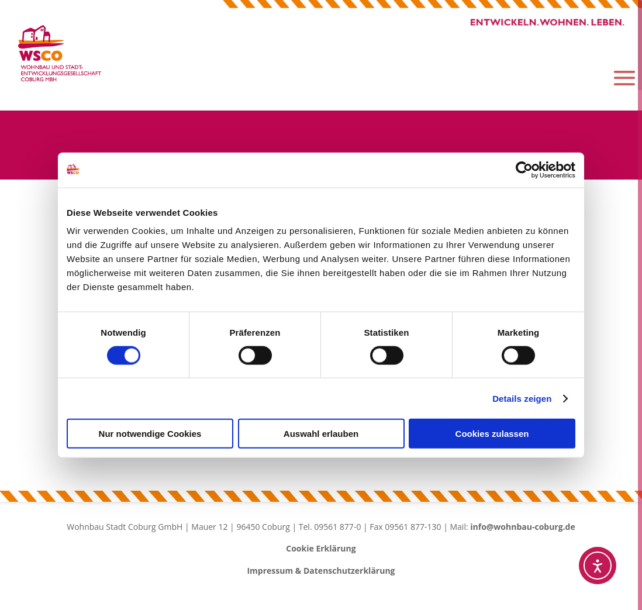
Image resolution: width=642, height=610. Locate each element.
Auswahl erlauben (321, 434)
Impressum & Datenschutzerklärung (321, 572)
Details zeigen (521, 398)
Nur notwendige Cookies (150, 434)
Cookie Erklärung (320, 550)
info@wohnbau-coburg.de (522, 527)
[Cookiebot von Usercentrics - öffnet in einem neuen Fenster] (524, 169)
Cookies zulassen (492, 434)
